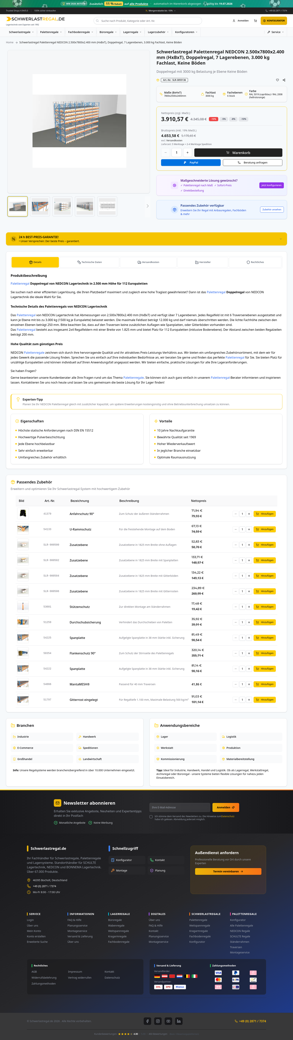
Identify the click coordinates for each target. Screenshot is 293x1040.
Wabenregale (116, 925)
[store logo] (35, 19)
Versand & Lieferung (79, 936)
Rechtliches (257, 262)
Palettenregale (34, 353)
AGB (34, 971)
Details (37, 262)
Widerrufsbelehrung (44, 977)
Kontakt (153, 931)
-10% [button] (213, 119)
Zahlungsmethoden (44, 983)
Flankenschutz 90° (83, 653)
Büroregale (115, 920)
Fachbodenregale (118, 942)
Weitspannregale (118, 931)
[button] (17, 206)
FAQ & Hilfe (74, 920)
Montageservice (77, 931)
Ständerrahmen (239, 942)
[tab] (146, 239)
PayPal (194, 162)
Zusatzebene (79, 545)
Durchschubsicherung (85, 622)
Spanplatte (77, 638)
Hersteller (205, 262)
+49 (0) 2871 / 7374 (278, 10)
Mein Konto (34, 931)
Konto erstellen (36, 936)
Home (9, 42)
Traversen (236, 947)
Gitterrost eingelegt (84, 700)
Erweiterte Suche (37, 942)
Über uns (32, 925)
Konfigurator (197, 942)
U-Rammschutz (80, 529)
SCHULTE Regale (240, 936)
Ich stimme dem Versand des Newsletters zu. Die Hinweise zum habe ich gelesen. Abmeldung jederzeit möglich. (194, 818)
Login (30, 920)
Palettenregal (20, 283)
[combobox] (148, 20)
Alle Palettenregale (241, 925)
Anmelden (226, 807)
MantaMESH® (80, 684)
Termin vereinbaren (228, 871)
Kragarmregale (117, 936)
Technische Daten (92, 262)
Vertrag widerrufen (79, 977)
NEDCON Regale (240, 931)
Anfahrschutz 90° (82, 514)
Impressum (75, 971)
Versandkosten (150, 262)
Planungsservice (77, 925)
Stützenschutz (80, 607)
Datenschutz (227, 816)
